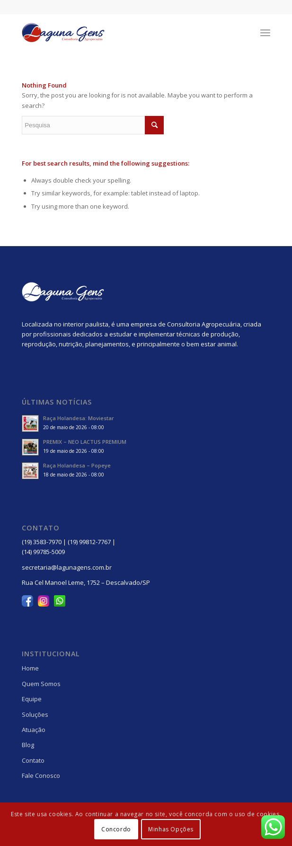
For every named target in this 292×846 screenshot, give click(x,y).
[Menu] (265, 32)
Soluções (35, 714)
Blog (28, 744)
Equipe (32, 699)
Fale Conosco (41, 775)
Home (30, 668)
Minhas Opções (171, 829)
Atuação (33, 729)
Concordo (116, 829)
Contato (33, 760)
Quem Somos (41, 683)
